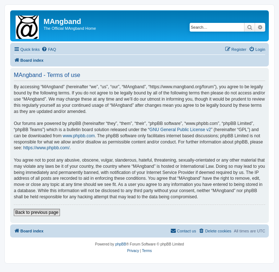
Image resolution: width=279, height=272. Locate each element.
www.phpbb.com (79, 135)
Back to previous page (36, 212)
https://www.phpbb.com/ (46, 147)
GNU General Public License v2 (180, 129)
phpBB (120, 244)
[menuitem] (48, 49)
